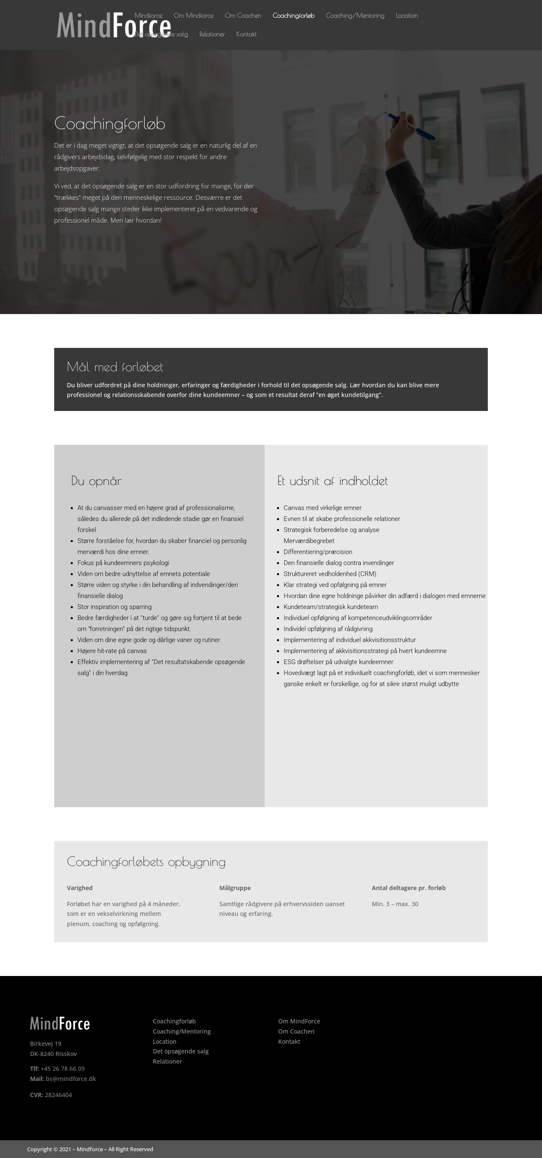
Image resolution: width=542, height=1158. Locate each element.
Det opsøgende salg (161, 34)
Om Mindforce (193, 16)
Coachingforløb (294, 16)
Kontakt (246, 34)
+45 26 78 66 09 (63, 1068)
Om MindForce (299, 1021)
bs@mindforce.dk (71, 1079)
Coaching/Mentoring (355, 16)
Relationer (212, 34)
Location (407, 16)
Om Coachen (243, 16)
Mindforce (148, 16)
